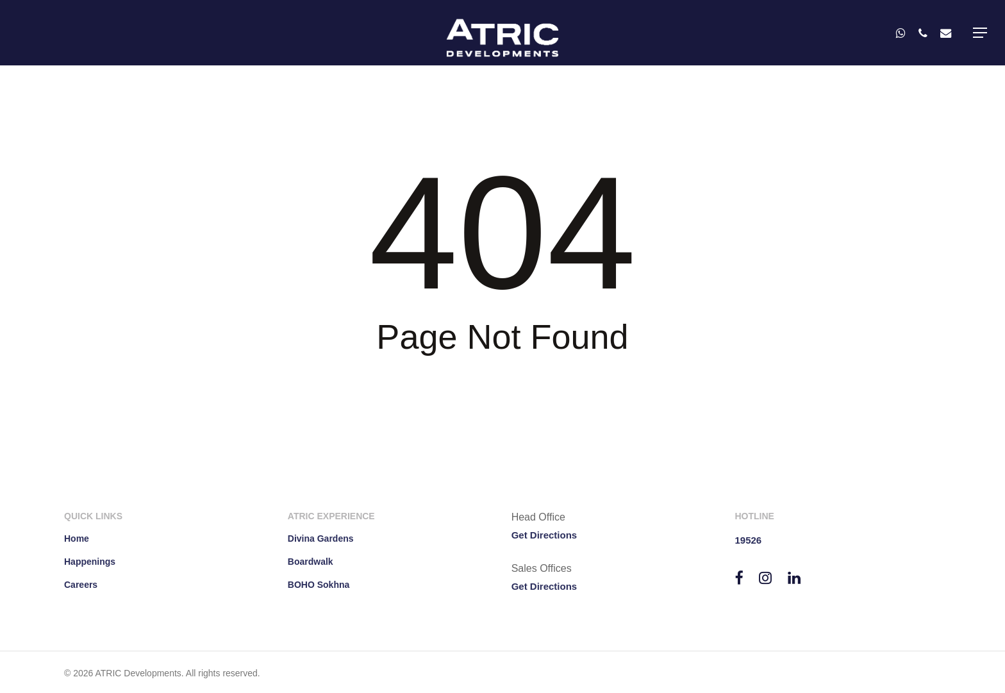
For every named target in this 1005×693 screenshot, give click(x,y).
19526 (748, 540)
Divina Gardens (321, 538)
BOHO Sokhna (318, 585)
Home (76, 538)
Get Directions (544, 535)
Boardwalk (310, 561)
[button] (980, 32)
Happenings (89, 561)
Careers (80, 585)
